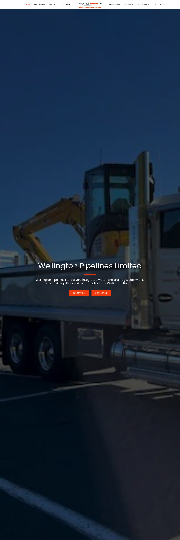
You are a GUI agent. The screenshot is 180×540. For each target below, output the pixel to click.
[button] (164, 4)
